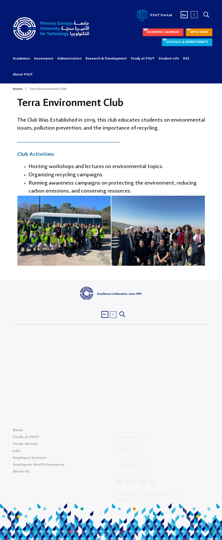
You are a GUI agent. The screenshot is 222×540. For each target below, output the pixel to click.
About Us (21, 473)
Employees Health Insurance (39, 466)
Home (18, 89)
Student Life (168, 58)
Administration (69, 58)
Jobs (17, 452)
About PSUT (23, 74)
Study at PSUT (142, 58)
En (184, 15)
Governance (43, 58)
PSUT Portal (153, 15)
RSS (186, 58)
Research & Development (106, 58)
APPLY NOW (199, 32)
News (18, 432)
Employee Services (29, 459)
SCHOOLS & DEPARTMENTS (187, 42)
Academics (21, 58)
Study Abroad (25, 445)
